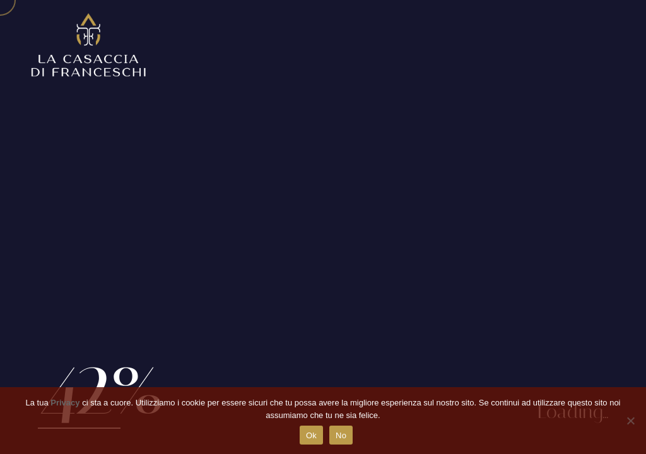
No (341, 435)
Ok (311, 435)
